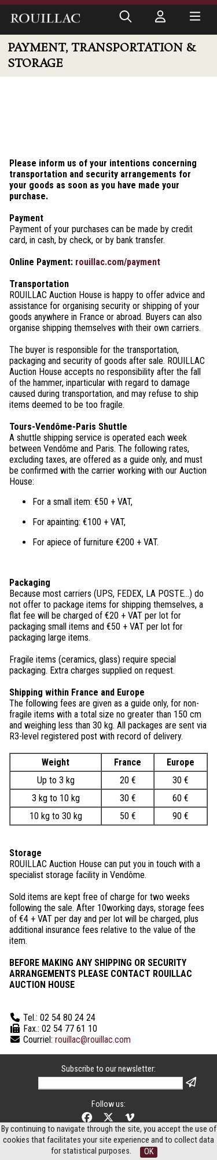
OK (148, 1152)
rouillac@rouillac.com (93, 1039)
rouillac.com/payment (117, 261)
